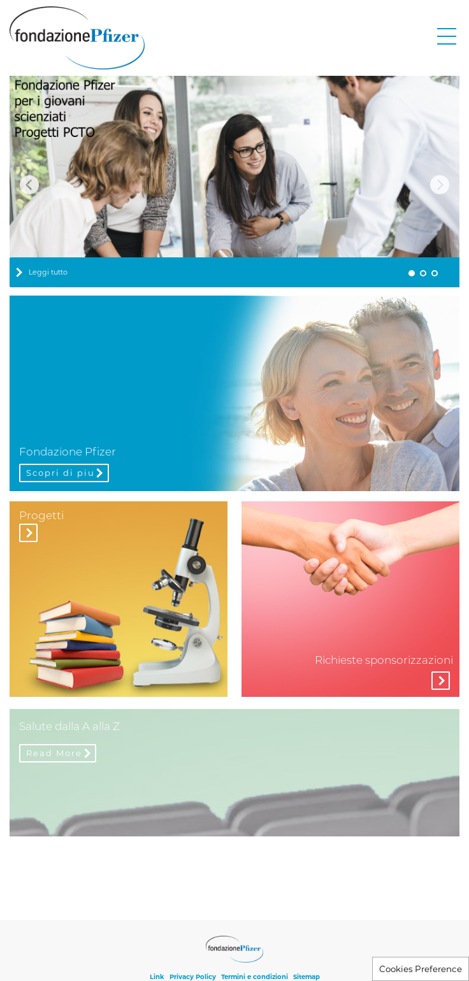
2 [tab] (423, 273)
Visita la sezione (28, 533)
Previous (29, 184)
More (440, 680)
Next (439, 184)
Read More (54, 753)
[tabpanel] (234, 181)
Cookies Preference (420, 969)
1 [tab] (411, 273)
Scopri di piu (60, 473)
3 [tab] (434, 273)
